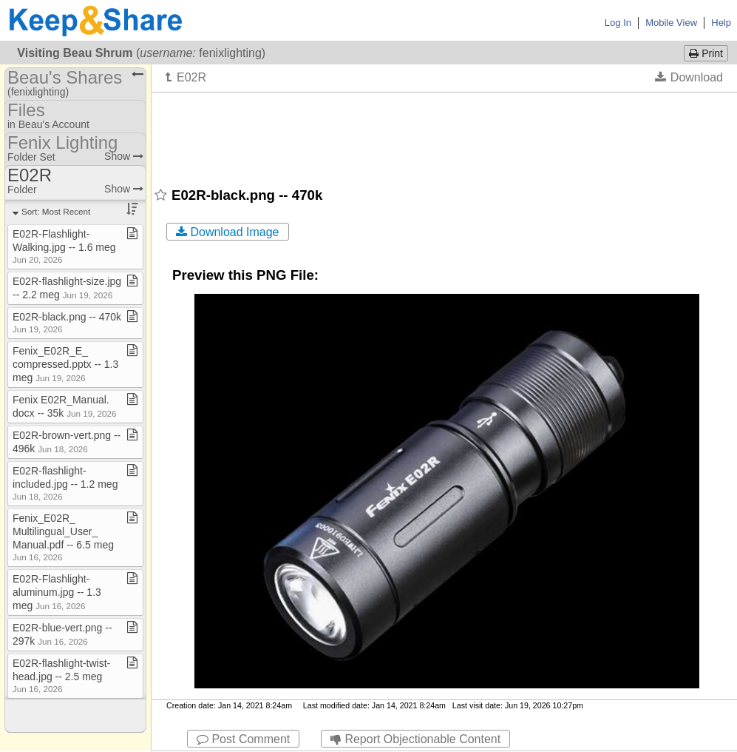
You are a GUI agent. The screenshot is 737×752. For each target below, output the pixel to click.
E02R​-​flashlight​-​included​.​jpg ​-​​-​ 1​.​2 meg (65, 483)
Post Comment (243, 739)
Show (123, 156)
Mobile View (671, 22)
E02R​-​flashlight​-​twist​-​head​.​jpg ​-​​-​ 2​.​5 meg (61, 675)
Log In (618, 22)
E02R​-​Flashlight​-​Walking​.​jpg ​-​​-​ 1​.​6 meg (64, 246)
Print (706, 53)
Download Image (227, 232)
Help (721, 22)
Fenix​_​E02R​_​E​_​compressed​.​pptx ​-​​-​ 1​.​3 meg (65, 364)
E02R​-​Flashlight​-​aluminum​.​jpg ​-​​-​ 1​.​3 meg (57, 592)
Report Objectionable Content (415, 739)
